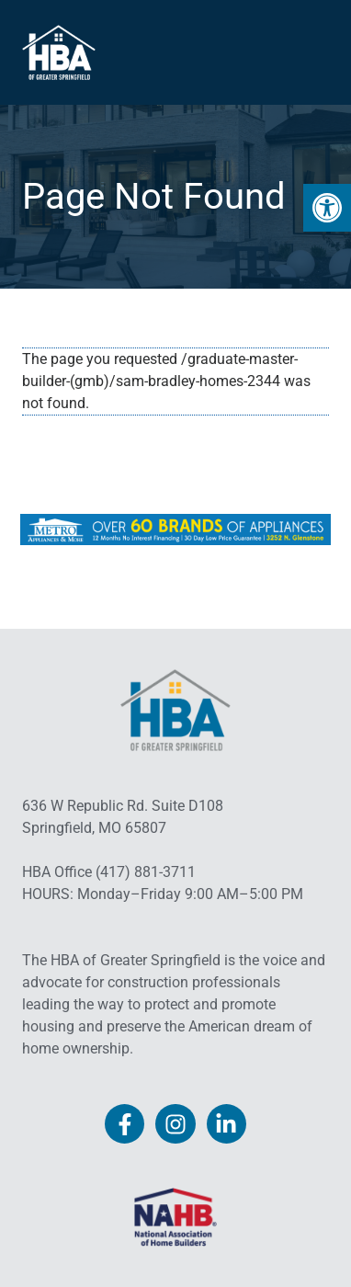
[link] (327, 208)
